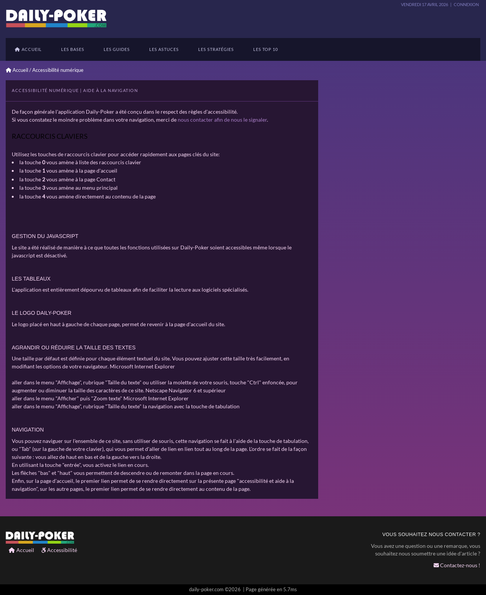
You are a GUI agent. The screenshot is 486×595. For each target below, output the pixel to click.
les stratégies (216, 49)
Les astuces (164, 49)
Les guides (117, 49)
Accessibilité (59, 550)
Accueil (28, 49)
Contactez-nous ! (457, 565)
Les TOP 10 (265, 49)
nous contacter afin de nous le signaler (222, 119)
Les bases (72, 49)
